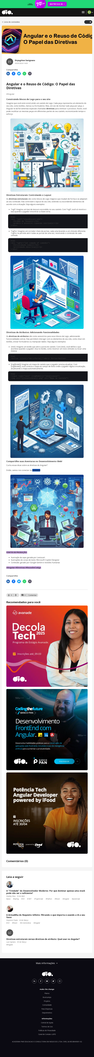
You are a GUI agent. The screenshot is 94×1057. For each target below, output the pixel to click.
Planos (47, 993)
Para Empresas (47, 1009)
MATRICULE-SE (57, 4)
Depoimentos (47, 1013)
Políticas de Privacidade (47, 1030)
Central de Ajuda (47, 1023)
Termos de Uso (47, 1027)
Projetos (47, 1001)
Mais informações (47, 963)
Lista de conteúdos (11, 22)
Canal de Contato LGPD (47, 1034)
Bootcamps (47, 997)
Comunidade (47, 1005)
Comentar (32, 595)
